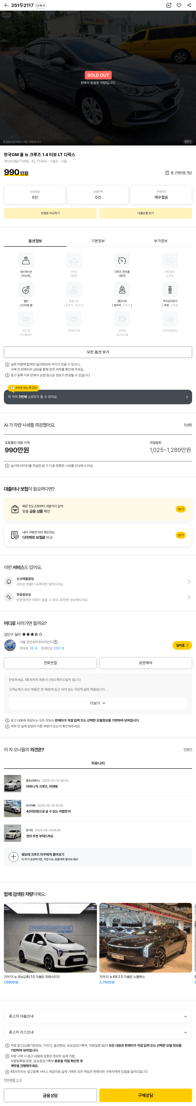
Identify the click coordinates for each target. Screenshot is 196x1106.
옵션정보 (35, 241)
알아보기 (98, 509)
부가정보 (161, 241)
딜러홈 (180, 645)
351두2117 (29, 5)
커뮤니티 (98, 763)
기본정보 (98, 241)
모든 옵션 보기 (98, 352)
